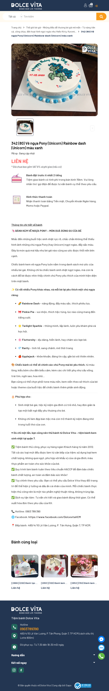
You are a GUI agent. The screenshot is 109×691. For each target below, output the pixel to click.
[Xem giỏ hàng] (90, 5)
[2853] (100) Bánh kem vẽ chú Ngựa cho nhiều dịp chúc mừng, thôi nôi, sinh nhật (54, 582)
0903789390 (29, 629)
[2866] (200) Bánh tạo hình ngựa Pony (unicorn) (24, 582)
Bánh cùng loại (24, 541)
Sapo (68, 685)
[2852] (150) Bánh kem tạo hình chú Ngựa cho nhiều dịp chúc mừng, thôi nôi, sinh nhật (84, 582)
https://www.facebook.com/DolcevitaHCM (54, 517)
